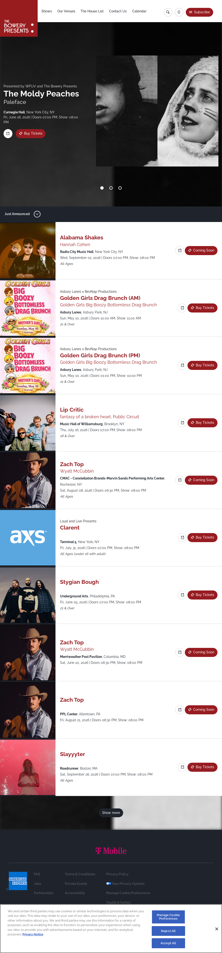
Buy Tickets (33, 133)
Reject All (168, 932)
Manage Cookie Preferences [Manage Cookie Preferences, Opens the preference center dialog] (168, 918)
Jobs (37, 884)
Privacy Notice (32, 936)
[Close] (217, 930)
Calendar (139, 11)
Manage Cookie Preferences (128, 893)
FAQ (37, 874)
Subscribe (202, 12)
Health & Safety (118, 902)
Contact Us (118, 11)
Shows (46, 11)
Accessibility (75, 893)
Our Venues (66, 11)
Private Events (76, 884)
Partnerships (44, 893)
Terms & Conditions (80, 874)
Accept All (168, 945)
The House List (92, 11)
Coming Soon (203, 250)
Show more (111, 813)
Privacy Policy (117, 874)
